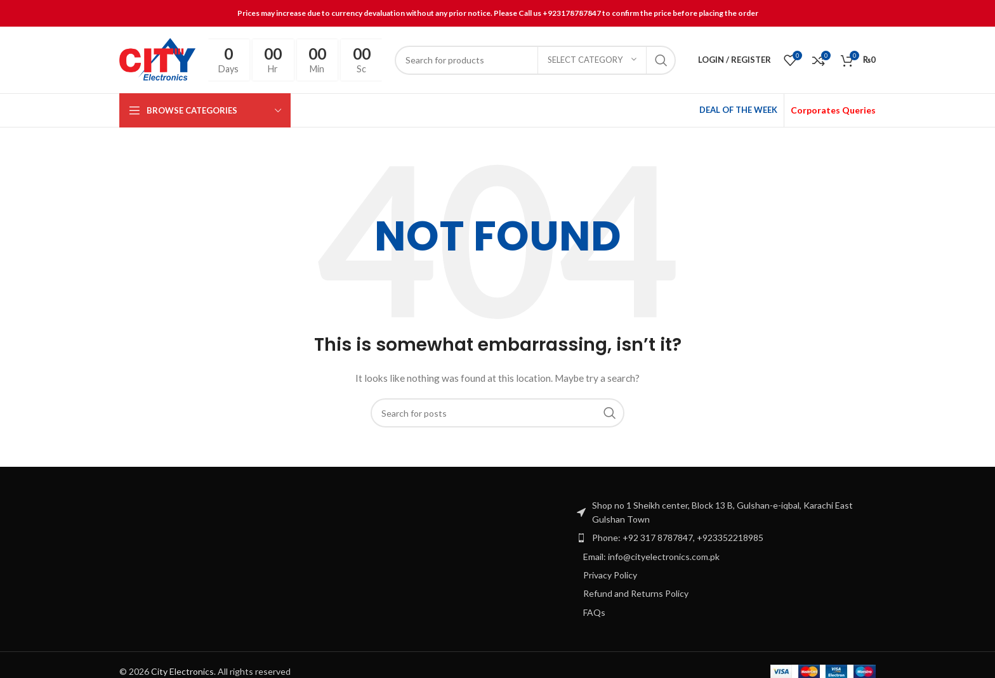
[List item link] (725, 538)
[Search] (535, 60)
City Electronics (182, 671)
